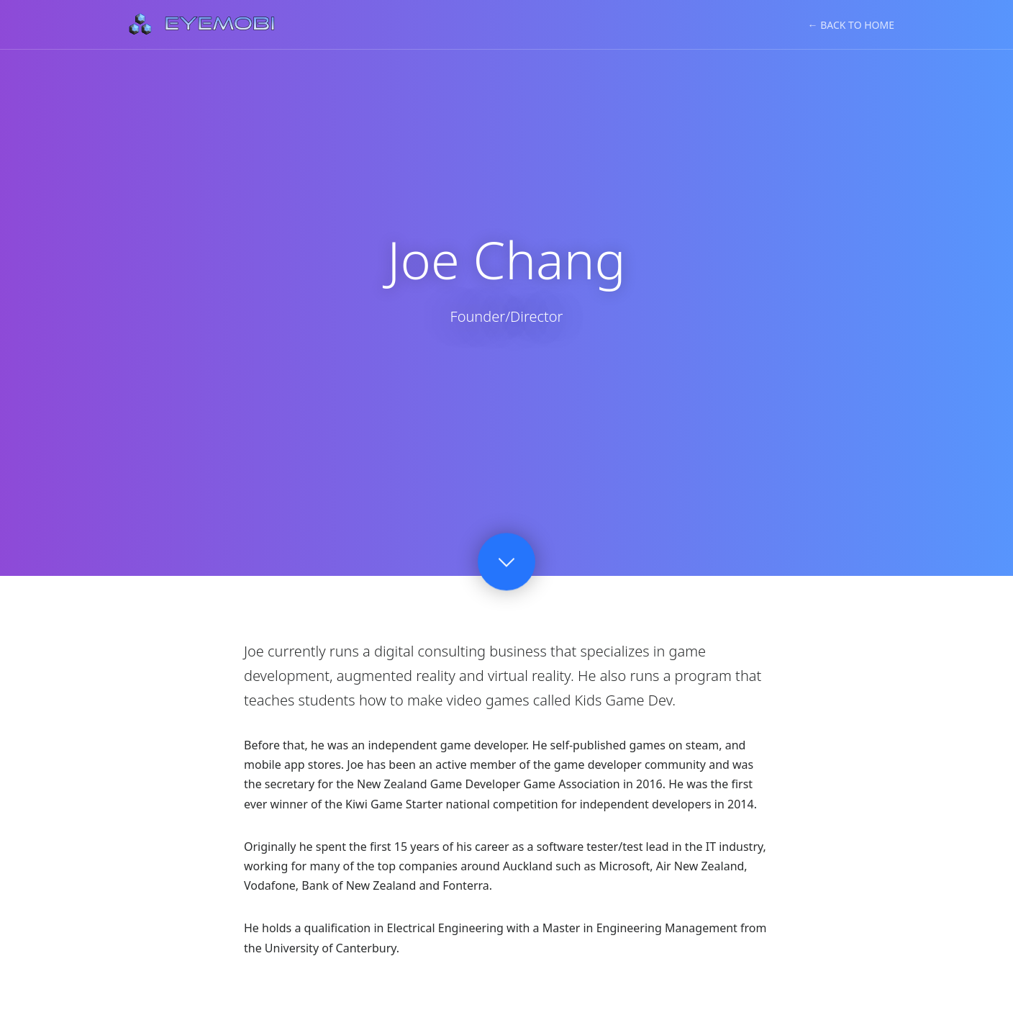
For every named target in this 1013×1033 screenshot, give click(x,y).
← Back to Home (851, 25)
